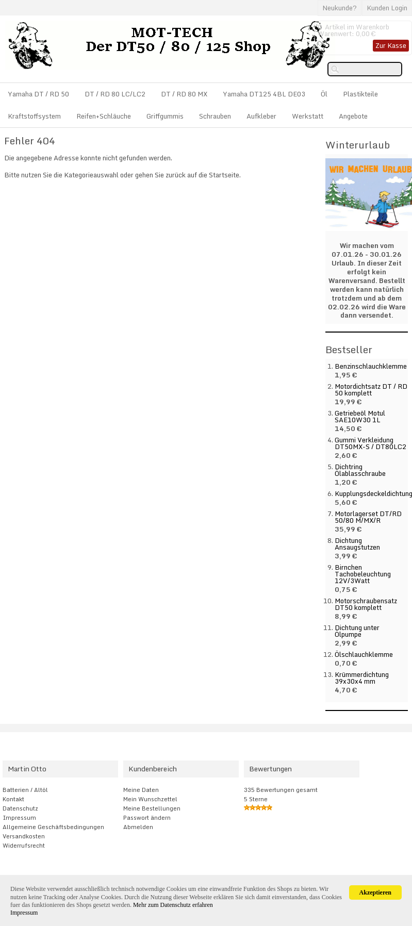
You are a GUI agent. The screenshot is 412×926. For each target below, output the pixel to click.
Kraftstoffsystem (34, 116)
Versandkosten (24, 836)
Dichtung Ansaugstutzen (357, 544)
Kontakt (13, 799)
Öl (324, 94)
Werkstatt (307, 116)
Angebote (353, 116)
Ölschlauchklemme (364, 654)
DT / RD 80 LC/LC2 (115, 94)
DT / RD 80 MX (184, 94)
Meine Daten (141, 790)
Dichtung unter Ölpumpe (357, 631)
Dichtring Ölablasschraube (360, 470)
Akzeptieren (375, 892)
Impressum (19, 817)
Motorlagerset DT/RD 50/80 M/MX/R (368, 517)
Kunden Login (387, 7)
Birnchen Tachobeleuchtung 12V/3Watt (363, 573)
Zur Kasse (390, 45)
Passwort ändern (147, 817)
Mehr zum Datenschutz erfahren (173, 904)
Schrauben (215, 116)
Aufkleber (261, 116)
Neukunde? (339, 7)
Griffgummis (165, 116)
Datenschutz (20, 808)
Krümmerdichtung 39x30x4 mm (362, 678)
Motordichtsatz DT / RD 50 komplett (371, 390)
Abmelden (138, 827)
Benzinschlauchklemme (371, 366)
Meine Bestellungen (151, 808)
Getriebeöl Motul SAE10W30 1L (360, 416)
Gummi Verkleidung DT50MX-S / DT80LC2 (370, 443)
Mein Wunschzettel (150, 799)
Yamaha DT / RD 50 (38, 94)
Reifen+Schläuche (103, 116)
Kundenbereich (152, 768)
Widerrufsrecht (24, 845)
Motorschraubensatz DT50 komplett (366, 604)
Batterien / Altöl (25, 790)
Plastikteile (360, 94)
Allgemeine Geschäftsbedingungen (53, 827)
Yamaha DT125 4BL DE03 (264, 94)
